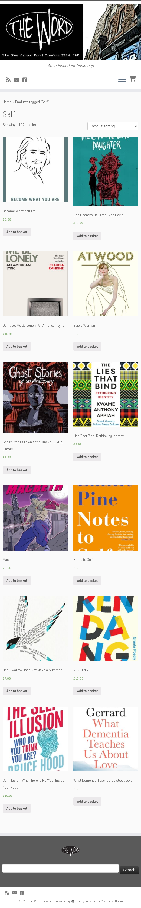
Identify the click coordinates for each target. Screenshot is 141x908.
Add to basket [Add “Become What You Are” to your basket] (16, 231)
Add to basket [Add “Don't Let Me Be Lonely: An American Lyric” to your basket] (16, 346)
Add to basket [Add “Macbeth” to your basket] (16, 580)
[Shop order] (112, 126)
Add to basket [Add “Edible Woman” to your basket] (87, 346)
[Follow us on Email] (18, 80)
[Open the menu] (122, 80)
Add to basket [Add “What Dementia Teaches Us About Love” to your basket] (87, 801)
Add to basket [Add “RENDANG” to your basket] (87, 690)
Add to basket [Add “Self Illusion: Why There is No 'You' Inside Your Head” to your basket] (16, 808)
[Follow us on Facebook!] (26, 80)
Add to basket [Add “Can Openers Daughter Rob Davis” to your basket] (87, 236)
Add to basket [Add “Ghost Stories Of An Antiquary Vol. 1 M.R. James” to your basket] (16, 470)
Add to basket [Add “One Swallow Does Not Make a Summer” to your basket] (16, 690)
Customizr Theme (112, 901)
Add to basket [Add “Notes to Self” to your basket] (87, 580)
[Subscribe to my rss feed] (10, 80)
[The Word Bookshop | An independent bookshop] (70, 32)
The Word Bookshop (40, 901)
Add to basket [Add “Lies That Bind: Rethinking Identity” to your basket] (87, 456)
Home (7, 101)
